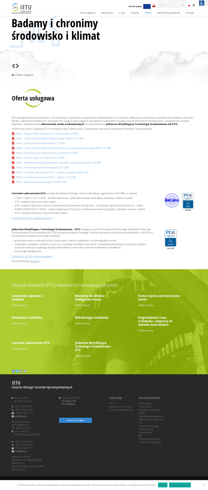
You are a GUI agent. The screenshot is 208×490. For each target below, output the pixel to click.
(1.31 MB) (38, 143)
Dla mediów (145, 403)
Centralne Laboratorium (121, 409)
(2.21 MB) (47, 138)
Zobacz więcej (19, 305)
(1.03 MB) (45, 152)
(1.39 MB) (44, 177)
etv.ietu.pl (35, 261)
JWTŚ (111, 403)
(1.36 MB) (38, 157)
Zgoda (163, 485)
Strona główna (88, 12)
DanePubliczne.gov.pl (150, 438)
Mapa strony (145, 432)
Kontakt (190, 12)
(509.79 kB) (39, 181)
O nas (122, 12)
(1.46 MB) (45, 133)
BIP (140, 435)
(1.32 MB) (61, 148)
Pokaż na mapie (75, 420)
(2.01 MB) (40, 167)
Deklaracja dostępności (151, 416)
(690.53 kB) (50, 172)
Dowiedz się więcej (180, 485)
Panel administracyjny (150, 442)
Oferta (148, 12)
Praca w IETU (145, 406)
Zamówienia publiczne (168, 12)
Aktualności (107, 12)
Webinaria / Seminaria (120, 406)
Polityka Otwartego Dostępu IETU (149, 428)
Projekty (134, 12)
